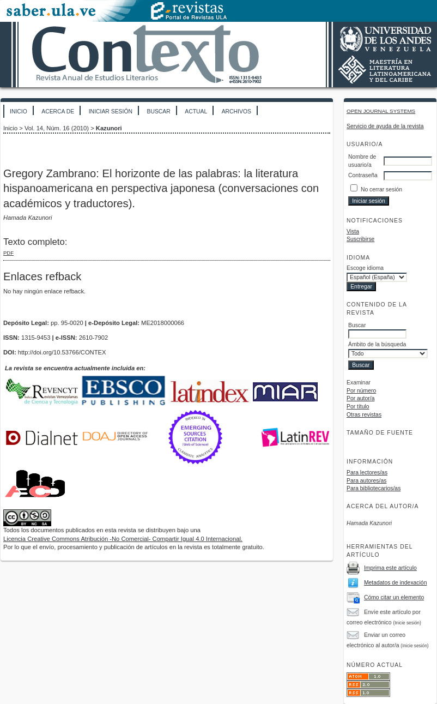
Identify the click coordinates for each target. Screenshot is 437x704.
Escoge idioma (365, 268)
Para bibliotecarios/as (373, 488)
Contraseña (363, 175)
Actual (196, 112)
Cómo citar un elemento (394, 597)
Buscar (158, 112)
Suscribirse (360, 239)
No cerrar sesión (381, 189)
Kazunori (109, 128)
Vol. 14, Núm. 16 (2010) (57, 128)
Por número (361, 391)
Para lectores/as (367, 473)
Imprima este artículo (390, 568)
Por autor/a (360, 398)
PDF (8, 253)
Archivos (236, 112)
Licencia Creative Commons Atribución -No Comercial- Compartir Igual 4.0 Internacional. (122, 538)
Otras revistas (364, 415)
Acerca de (57, 112)
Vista (353, 231)
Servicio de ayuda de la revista (385, 126)
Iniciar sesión (110, 112)
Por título (358, 407)
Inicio (18, 112)
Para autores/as (366, 481)
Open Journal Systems (381, 111)
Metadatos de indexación (395, 583)
